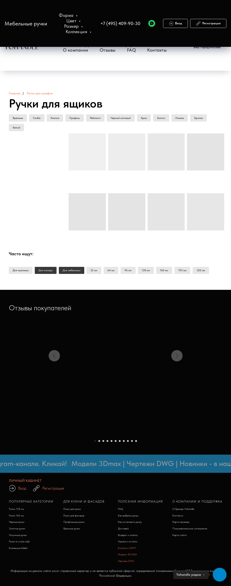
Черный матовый (125, 118)
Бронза (206, 118)
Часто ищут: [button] (21, 255)
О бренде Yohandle (183, 510)
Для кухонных (21, 271)
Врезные (18, 118)
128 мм (151, 271)
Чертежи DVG (126, 562)
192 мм (189, 271)
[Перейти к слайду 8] (124, 442)
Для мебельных (73, 271)
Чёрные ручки (16, 523)
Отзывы (108, 50)
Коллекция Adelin (18, 549)
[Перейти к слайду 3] (103, 442)
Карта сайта (179, 536)
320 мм (208, 271)
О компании (75, 50)
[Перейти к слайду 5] (111, 442)
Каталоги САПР (127, 549)
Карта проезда (180, 523)
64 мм (114, 271)
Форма (67, 15)
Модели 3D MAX (127, 556)
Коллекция (77, 31)
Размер (72, 26)
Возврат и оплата (127, 536)
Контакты (157, 50)
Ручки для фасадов (73, 517)
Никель (186, 118)
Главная (14, 93)
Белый (17, 128)
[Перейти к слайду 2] (99, 442)
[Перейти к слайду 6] (116, 442)
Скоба (38, 118)
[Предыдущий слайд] (54, 383)
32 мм (96, 271)
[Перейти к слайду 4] (107, 442)
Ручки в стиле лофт (19, 543)
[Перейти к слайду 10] (132, 442)
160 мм (170, 271)
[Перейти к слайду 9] (128, 442)
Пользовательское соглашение (189, 530)
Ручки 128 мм (16, 510)
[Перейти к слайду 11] (136, 442)
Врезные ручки (71, 530)
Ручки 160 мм (16, 517)
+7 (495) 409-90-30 (120, 23)
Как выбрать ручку (128, 517)
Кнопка (57, 118)
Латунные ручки (18, 536)
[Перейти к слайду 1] (95, 442)
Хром (149, 118)
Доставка (123, 530)
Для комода (47, 271)
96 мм (132, 271)
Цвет (72, 20)
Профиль (77, 118)
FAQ (131, 50)
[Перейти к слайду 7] (120, 442)
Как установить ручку (130, 523)
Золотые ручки (17, 530)
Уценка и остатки (127, 543)
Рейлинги (99, 118)
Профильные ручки (73, 523)
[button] (207, 47)
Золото (167, 118)
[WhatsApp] (151, 23)
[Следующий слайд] (177, 383)
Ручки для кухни (72, 510)
